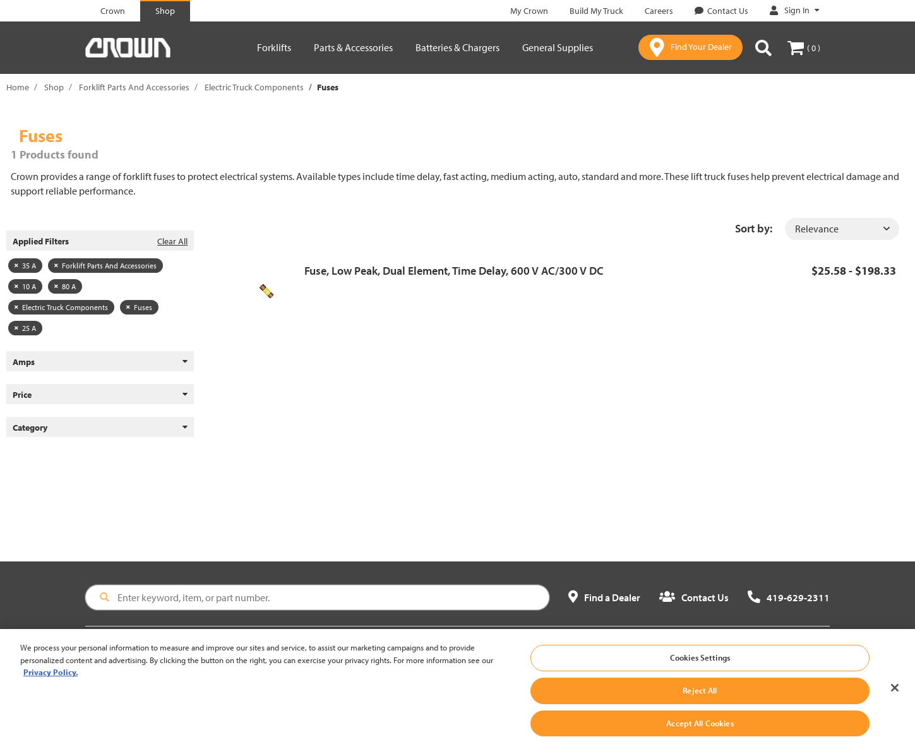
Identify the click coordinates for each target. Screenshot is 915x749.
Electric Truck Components (254, 87)
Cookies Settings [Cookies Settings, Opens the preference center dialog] (700, 665)
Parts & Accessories (353, 47)
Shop (54, 87)
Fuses (139, 307)
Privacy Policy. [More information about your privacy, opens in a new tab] (50, 679)
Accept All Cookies (699, 730)
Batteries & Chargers (457, 47)
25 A (25, 328)
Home (17, 87)
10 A (25, 286)
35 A (25, 265)
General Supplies (557, 47)
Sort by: (753, 228)
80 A (65, 286)
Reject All (700, 697)
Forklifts (274, 47)
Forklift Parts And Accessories (134, 87)
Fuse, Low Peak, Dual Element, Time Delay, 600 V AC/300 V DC (454, 270)
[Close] (895, 695)
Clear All (172, 241)
